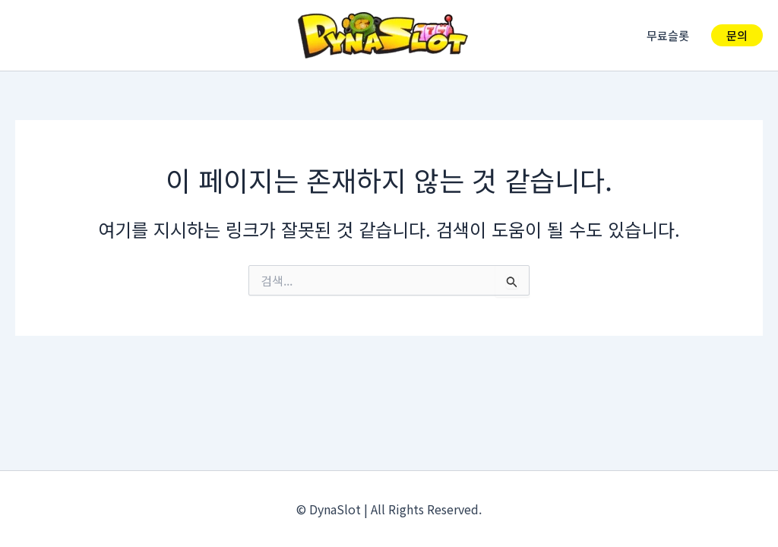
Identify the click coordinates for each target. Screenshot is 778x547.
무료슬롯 (671, 35)
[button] (737, 35)
